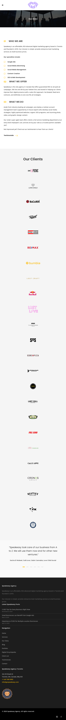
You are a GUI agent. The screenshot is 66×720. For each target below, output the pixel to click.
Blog (3, 645)
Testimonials (6, 660)
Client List (5, 656)
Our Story (5, 641)
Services (5, 637)
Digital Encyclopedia (9, 652)
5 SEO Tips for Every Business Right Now (16, 609)
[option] (33, 553)
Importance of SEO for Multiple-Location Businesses (20, 621)
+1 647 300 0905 (7, 679)
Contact (4, 664)
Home (4, 633)
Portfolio (5, 648)
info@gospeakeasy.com (10, 682)
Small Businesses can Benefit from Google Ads (18, 615)
